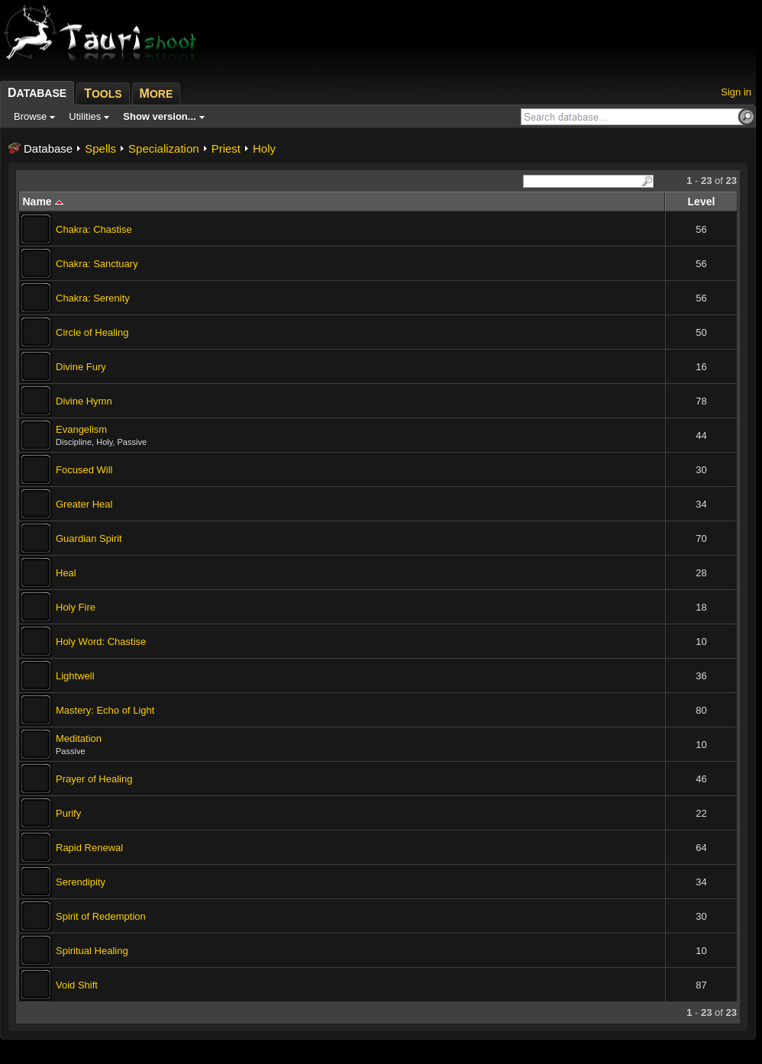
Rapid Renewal (89, 847)
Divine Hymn (84, 401)
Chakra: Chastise (94, 229)
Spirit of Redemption (101, 916)
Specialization (163, 148)
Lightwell (75, 676)
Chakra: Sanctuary (97, 263)
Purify (68, 813)
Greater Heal (84, 504)
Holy (264, 148)
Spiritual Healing (92, 950)
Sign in (736, 92)
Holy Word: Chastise (101, 641)
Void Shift (77, 985)
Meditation (79, 738)
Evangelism (81, 429)
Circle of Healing (92, 332)
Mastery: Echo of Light (105, 710)
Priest (226, 148)
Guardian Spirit (89, 538)
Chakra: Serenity (93, 298)
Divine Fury (81, 366)
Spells (100, 148)
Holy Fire (75, 607)
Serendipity (80, 882)
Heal (66, 573)
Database (48, 148)
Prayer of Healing (94, 779)
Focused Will (84, 470)
